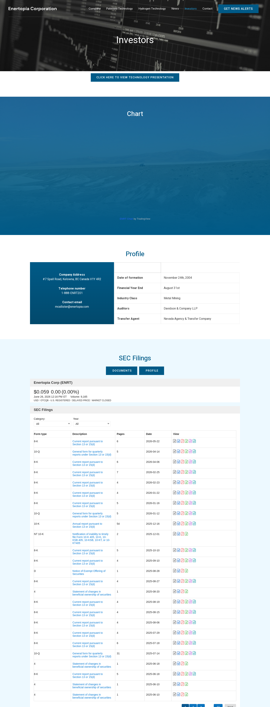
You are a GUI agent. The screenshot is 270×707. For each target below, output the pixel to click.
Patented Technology (42, 672)
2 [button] (193, 630)
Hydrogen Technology (76, 672)
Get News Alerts (238, 9)
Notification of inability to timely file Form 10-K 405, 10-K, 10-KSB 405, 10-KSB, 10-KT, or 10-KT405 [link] (110, 508)
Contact (15, 681)
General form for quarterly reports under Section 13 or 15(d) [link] (87, 448)
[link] (210, 441)
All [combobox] (37, 423)
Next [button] (230, 630)
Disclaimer (231, 691)
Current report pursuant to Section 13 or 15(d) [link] (79, 441)
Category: (39, 418)
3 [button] (201, 630)
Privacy (249, 691)
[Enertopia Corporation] (32, 9)
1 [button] (185, 630)
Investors (115, 672)
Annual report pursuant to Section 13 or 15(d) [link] (78, 501)
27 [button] (218, 630)
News (100, 672)
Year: (76, 418)
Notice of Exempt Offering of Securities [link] (75, 531)
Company (16, 672)
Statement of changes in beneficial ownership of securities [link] (86, 546)
